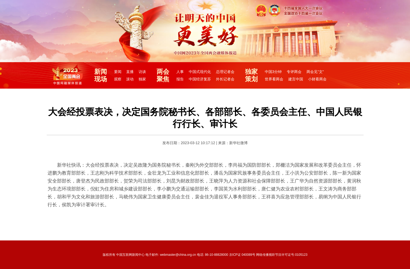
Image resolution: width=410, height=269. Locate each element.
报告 (180, 79)
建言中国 (295, 79)
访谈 (142, 72)
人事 (180, 72)
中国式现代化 (200, 72)
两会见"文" (315, 72)
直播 (130, 72)
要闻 (117, 72)
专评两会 (294, 72)
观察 (117, 79)
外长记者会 (225, 79)
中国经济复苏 (200, 79)
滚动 (130, 79)
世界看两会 (274, 79)
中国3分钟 (273, 72)
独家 (142, 79)
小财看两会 (317, 79)
